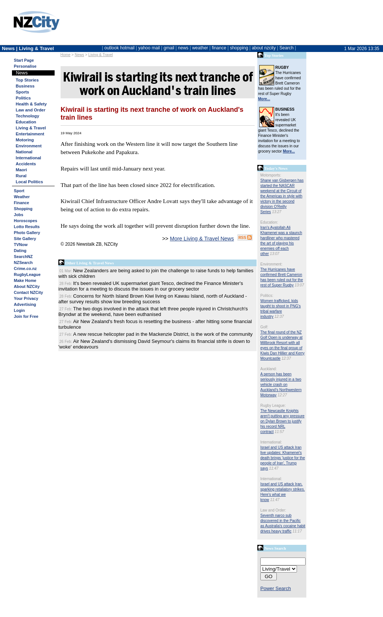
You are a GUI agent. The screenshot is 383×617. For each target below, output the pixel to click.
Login (19, 310)
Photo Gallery (27, 232)
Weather (22, 196)
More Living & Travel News (202, 239)
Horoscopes (25, 220)
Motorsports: (270, 175)
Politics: (266, 296)
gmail (168, 47)
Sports (22, 92)
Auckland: (268, 369)
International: (271, 442)
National (24, 152)
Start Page (24, 60)
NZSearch (23, 262)
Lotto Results (27, 226)
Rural (21, 176)
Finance (21, 202)
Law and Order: (273, 510)
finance (219, 47)
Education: (269, 222)
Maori (21, 170)
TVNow (21, 244)
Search (286, 47)
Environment (29, 146)
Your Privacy (26, 298)
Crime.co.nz (25, 268)
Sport (19, 190)
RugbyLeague (27, 274)
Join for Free (26, 316)
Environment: (271, 264)
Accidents (26, 164)
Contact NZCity (28, 292)
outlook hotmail (119, 47)
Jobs (18, 214)
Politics (23, 98)
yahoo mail (149, 47)
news (183, 47)
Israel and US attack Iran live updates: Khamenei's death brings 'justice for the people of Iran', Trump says (282, 457)
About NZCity (27, 286)
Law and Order (30, 110)
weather (200, 47)
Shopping (23, 208)
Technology (27, 116)
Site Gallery (25, 238)
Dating (20, 250)
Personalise (25, 66)
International (28, 158)
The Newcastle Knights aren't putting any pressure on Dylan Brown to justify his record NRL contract (282, 421)
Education (26, 122)
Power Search (275, 588)
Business (25, 86)
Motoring (25, 140)
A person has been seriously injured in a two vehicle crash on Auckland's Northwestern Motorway (280, 384)
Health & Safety (31, 104)
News (79, 55)
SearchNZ (23, 256)
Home (66, 55)
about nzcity (264, 47)
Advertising (25, 304)
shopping (239, 47)
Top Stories (27, 80)
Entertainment (30, 134)
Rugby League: (273, 405)
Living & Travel (100, 55)
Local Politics (29, 181)
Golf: (264, 327)
